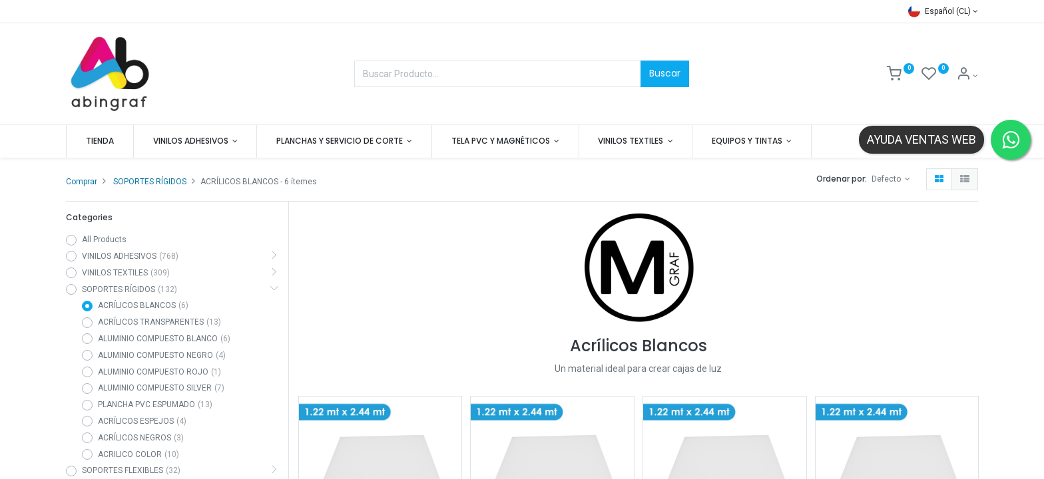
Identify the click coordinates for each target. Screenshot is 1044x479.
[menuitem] (100, 141)
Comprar (81, 181)
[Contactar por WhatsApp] (1011, 140)
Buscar (664, 73)
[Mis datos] (967, 75)
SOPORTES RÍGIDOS (149, 181)
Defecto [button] (887, 179)
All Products (104, 239)
